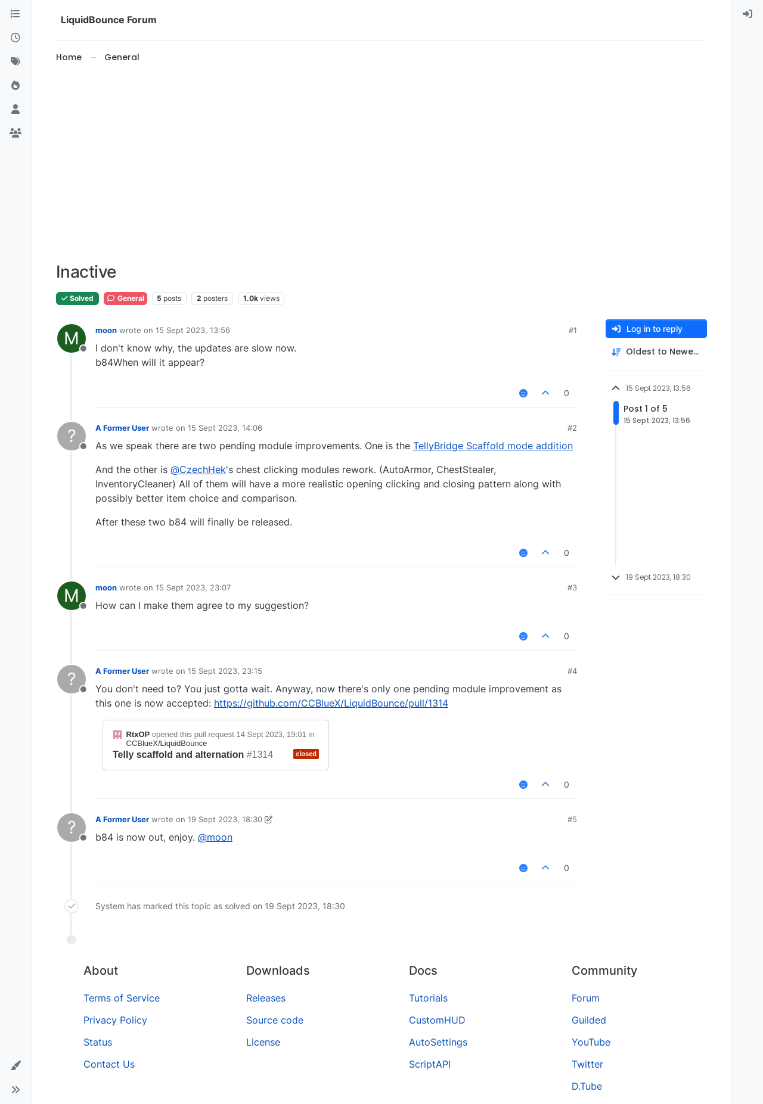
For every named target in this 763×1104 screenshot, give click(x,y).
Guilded (589, 1020)
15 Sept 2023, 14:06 (225, 428)
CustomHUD (437, 1020)
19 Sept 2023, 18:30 (225, 819)
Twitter (587, 1064)
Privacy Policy (115, 1020)
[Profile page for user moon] (71, 338)
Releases (266, 998)
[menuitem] (747, 14)
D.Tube (587, 1086)
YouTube (591, 1042)
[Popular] (15, 85)
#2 (572, 428)
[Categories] (15, 14)
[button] (15, 1065)
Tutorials (428, 998)
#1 (573, 330)
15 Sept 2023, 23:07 (193, 587)
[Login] (747, 14)
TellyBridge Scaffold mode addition (493, 446)
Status (97, 1042)
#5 (572, 819)
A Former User (122, 428)
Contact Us (109, 1064)
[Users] (15, 109)
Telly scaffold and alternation (178, 755)
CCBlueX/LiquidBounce (166, 743)
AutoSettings (438, 1042)
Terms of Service (121, 998)
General (125, 298)
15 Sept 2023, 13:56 (193, 330)
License (263, 1042)
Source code (274, 1020)
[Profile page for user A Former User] (71, 436)
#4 (572, 671)
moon (106, 330)
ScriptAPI (430, 1064)
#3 (572, 587)
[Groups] (15, 133)
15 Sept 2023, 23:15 (225, 671)
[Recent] (15, 38)
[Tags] (15, 61)
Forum (586, 998)
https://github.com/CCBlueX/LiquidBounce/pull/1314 (331, 703)
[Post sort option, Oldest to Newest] (656, 352)
